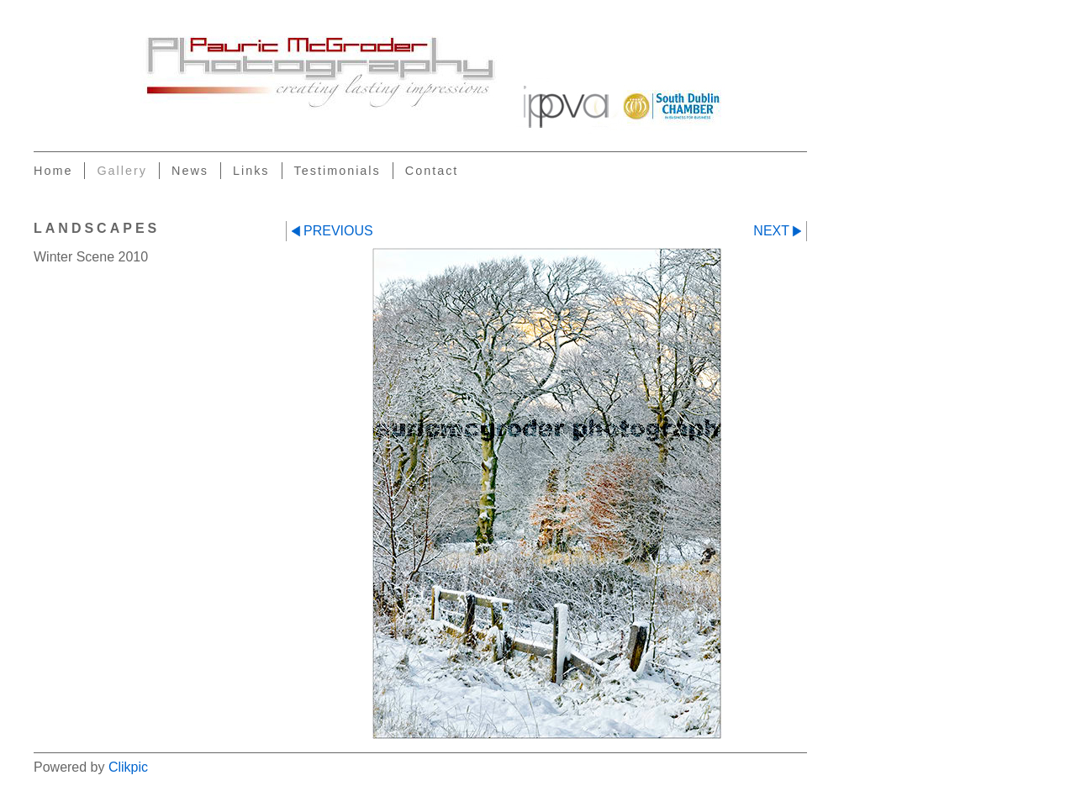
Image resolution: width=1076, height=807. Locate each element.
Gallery (122, 170)
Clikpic (128, 767)
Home (53, 170)
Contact (432, 170)
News (189, 170)
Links (251, 170)
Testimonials (337, 170)
